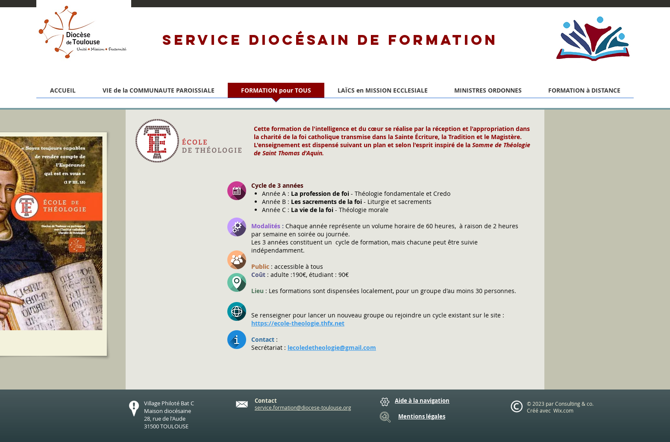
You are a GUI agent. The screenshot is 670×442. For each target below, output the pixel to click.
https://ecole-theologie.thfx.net (297, 323)
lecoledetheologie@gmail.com (332, 347)
